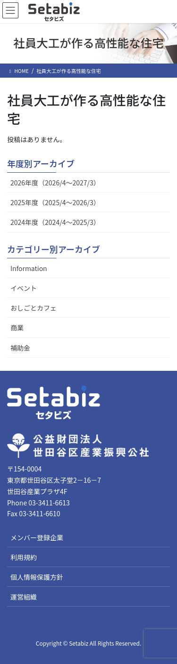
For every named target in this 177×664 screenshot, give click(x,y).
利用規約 (23, 557)
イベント (23, 288)
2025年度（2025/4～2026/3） (55, 202)
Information (28, 268)
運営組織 (23, 596)
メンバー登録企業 (36, 537)
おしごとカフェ (33, 307)
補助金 (20, 347)
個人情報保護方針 (36, 577)
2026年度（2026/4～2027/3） (55, 182)
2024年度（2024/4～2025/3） (55, 222)
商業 (17, 327)
